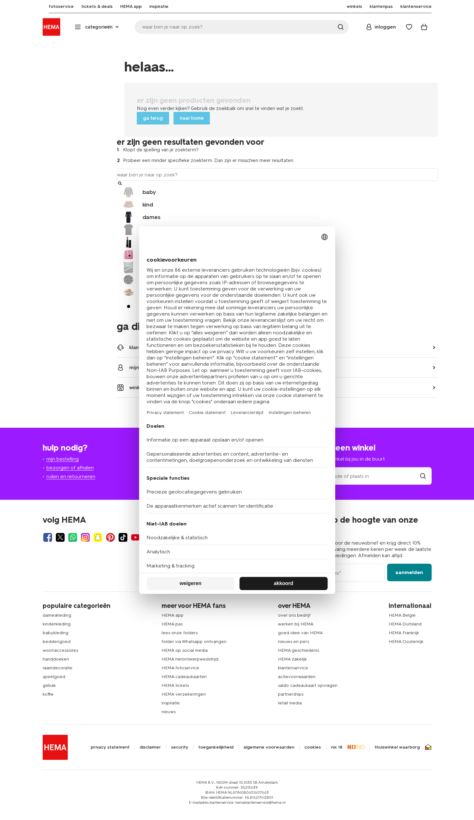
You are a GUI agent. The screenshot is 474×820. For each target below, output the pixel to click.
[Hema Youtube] (135, 537)
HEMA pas (172, 624)
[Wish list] (409, 26)
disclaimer (150, 747)
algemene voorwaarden (268, 747)
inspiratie (171, 703)
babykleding (55, 632)
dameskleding (57, 615)
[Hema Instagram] (85, 537)
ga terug (153, 118)
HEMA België (402, 615)
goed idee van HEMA (300, 632)
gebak (49, 685)
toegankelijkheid (215, 747)
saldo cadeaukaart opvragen (308, 685)
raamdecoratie (57, 668)
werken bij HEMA (295, 624)
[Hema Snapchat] (97, 537)
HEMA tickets (175, 685)
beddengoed (57, 641)
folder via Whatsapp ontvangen (194, 641)
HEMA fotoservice (180, 668)
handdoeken (56, 659)
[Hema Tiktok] (123, 537)
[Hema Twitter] (60, 537)
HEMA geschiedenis (298, 650)
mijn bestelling (62, 459)
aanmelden (409, 572)
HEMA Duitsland (405, 624)
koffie (48, 694)
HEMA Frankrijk (404, 632)
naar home (192, 118)
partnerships (290, 694)
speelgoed (54, 676)
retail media (290, 703)
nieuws (169, 711)
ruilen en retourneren (70, 476)
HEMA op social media (185, 650)
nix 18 (337, 747)
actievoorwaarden (297, 676)
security (179, 747)
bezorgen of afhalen (70, 468)
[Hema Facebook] (47, 537)
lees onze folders (180, 632)
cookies (312, 747)
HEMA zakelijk (292, 659)
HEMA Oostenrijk (406, 641)
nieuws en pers (293, 641)
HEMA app (173, 615)
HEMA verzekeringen (184, 694)
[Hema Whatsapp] (72, 537)
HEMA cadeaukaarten (184, 676)
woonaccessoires (60, 650)
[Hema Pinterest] (110, 537)
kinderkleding (57, 624)
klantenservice (293, 668)
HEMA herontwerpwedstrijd (190, 659)
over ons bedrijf (294, 615)
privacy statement (110, 747)
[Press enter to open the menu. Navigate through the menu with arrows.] (97, 26)
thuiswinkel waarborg (397, 747)
